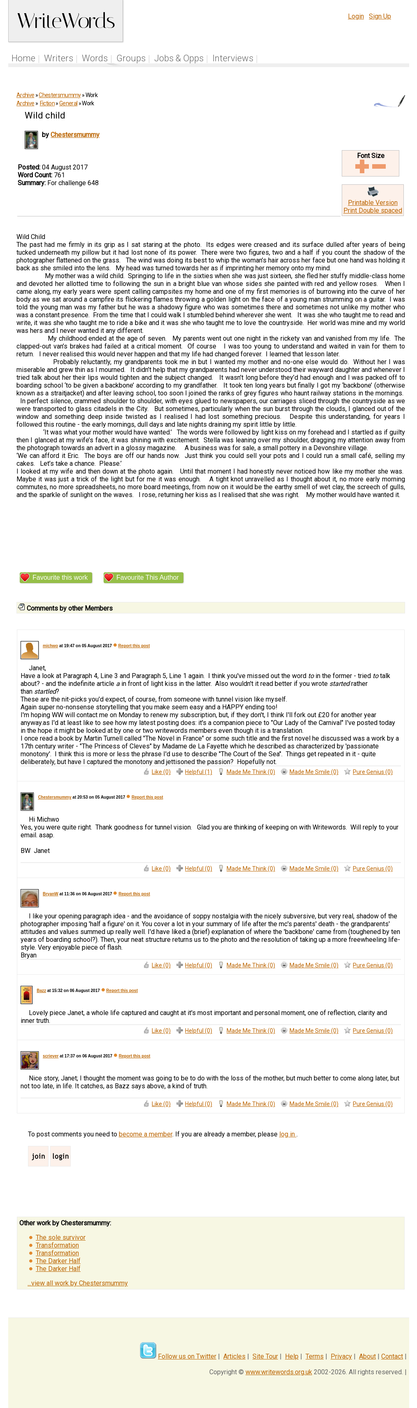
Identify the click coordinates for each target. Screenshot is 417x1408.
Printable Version (373, 203)
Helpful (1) (198, 772)
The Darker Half (58, 1261)
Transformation (57, 1245)
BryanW (50, 894)
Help (292, 1356)
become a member (145, 1134)
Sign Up (380, 16)
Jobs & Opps (179, 58)
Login (356, 16)
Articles (234, 1356)
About (367, 1356)
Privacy (341, 1356)
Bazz (41, 990)
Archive (25, 95)
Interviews (232, 58)
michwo (50, 646)
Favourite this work (60, 577)
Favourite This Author (147, 577)
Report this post (134, 646)
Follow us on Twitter (187, 1356)
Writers (58, 58)
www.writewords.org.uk (279, 1372)
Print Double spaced (372, 210)
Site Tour (265, 1356)
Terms (315, 1356)
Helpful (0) (198, 868)
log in (288, 1134)
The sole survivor (61, 1237)
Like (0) (161, 772)
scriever (50, 1056)
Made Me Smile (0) (314, 772)
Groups (131, 58)
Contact (392, 1356)
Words (95, 58)
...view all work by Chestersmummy (78, 1283)
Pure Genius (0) (373, 772)
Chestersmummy (60, 95)
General (68, 103)
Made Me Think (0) (251, 772)
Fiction (47, 103)
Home (23, 58)
